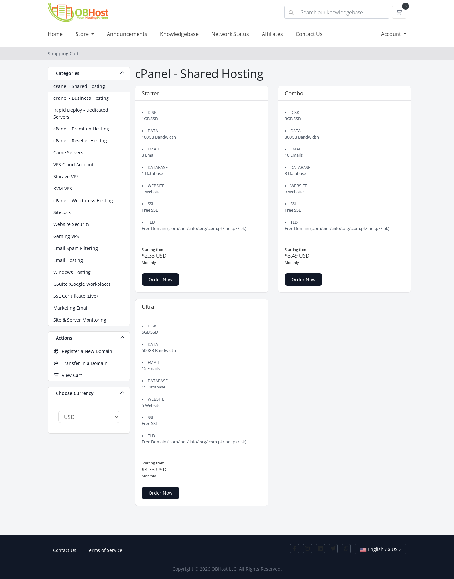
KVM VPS (62, 188)
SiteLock (62, 212)
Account (391, 33)
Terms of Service (104, 550)
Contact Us (309, 33)
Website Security (71, 224)
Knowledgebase (179, 33)
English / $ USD (380, 549)
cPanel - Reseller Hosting (80, 141)
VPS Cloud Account (73, 164)
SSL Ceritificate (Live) (75, 296)
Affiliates (272, 33)
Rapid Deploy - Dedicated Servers (80, 113)
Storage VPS (66, 176)
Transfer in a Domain (80, 363)
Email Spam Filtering (75, 248)
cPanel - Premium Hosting (81, 129)
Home (55, 33)
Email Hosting (68, 260)
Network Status (230, 33)
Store (83, 33)
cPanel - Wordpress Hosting (83, 200)
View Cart (67, 375)
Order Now (160, 279)
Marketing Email (70, 308)
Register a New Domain (82, 351)
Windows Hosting (72, 272)
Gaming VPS (66, 236)
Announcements (127, 33)
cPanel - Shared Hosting (79, 86)
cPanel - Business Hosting (81, 98)
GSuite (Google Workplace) (81, 284)
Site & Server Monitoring (79, 320)
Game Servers (68, 153)
